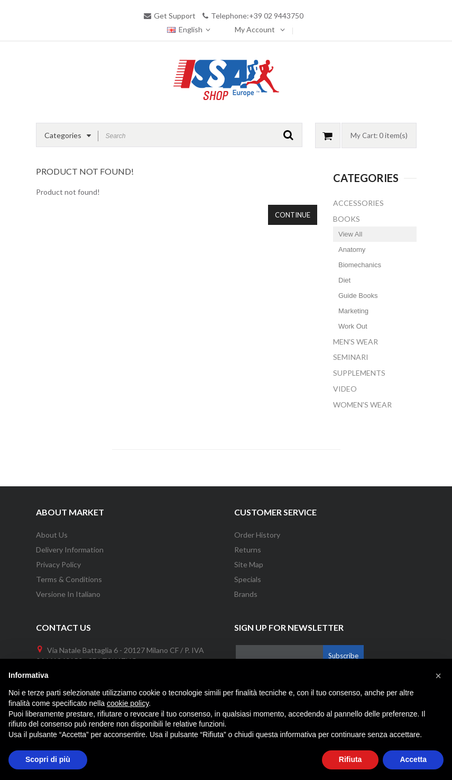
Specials (247, 579)
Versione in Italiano (68, 593)
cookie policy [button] (128, 703)
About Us (52, 534)
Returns (247, 549)
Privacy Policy (58, 564)
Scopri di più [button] (47, 759)
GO (288, 135)
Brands (245, 593)
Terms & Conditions (69, 579)
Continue (292, 215)
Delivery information (70, 549)
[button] (438, 675)
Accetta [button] (413, 759)
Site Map (248, 564)
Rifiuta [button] (350, 759)
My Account (255, 29)
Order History (257, 534)
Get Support (175, 15)
